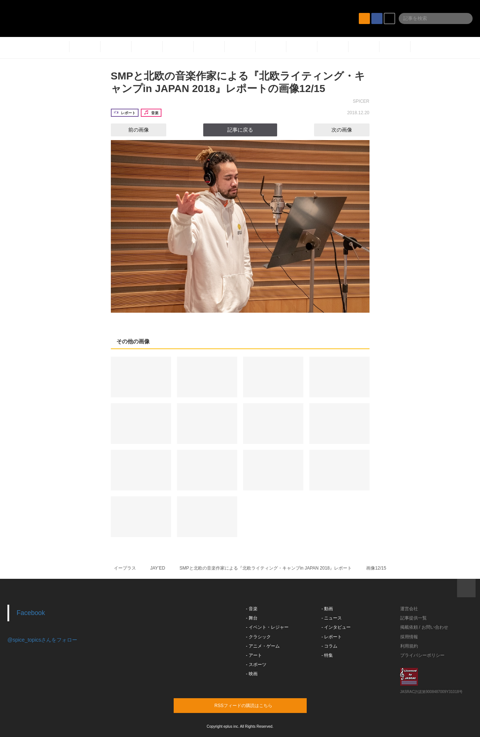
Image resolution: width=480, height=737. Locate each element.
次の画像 (348, 130)
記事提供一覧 (413, 618)
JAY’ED (157, 568)
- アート (254, 655)
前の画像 (132, 130)
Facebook (31, 613)
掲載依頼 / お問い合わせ (424, 627)
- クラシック (258, 636)
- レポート (331, 636)
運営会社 (409, 608)
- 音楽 (252, 608)
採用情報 (409, 636)
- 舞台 (252, 618)
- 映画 (252, 673)
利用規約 (409, 646)
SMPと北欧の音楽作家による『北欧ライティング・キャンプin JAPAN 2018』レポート (266, 568)
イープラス (125, 568)
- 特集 (327, 655)
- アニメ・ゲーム (263, 646)
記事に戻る (240, 130)
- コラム (329, 646)
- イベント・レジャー (267, 627)
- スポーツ (256, 664)
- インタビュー (336, 627)
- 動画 (327, 608)
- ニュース (331, 618)
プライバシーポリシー (422, 655)
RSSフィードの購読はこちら (254, 705)
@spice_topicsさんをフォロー (42, 640)
